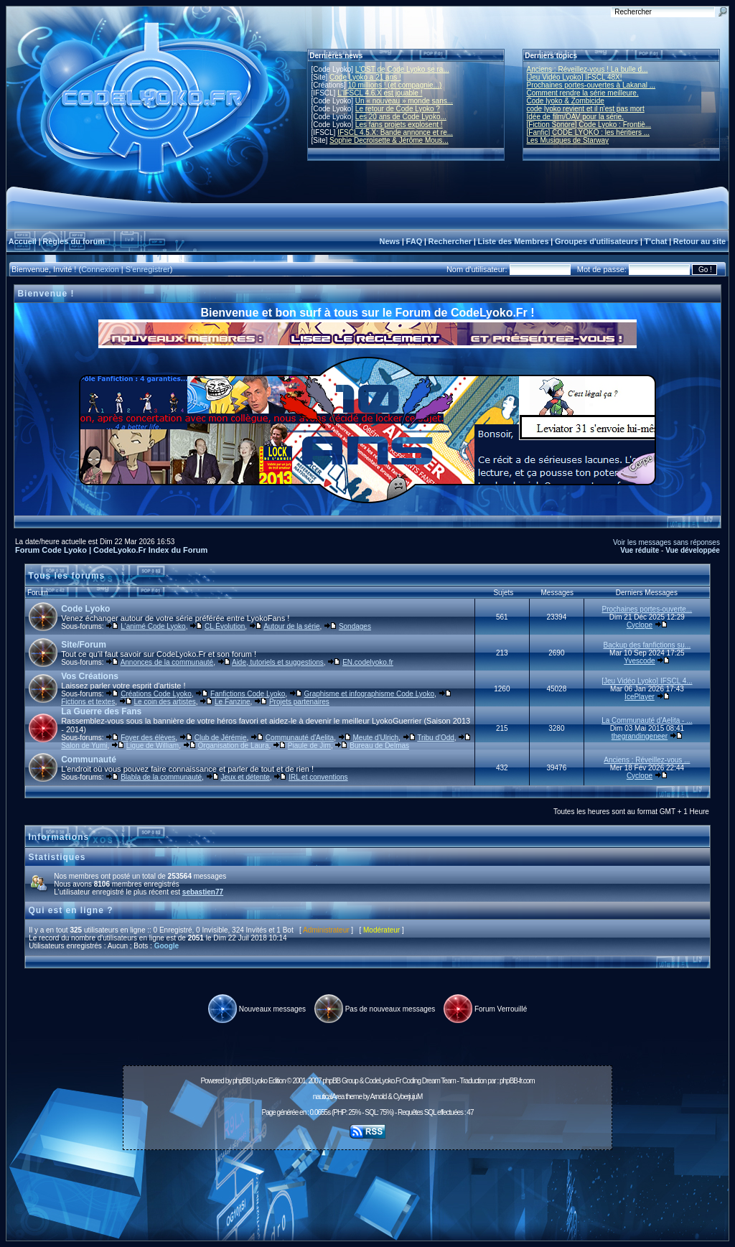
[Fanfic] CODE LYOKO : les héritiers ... (588, 132)
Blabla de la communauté (161, 777)
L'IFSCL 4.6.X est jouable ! (379, 93)
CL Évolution (225, 626)
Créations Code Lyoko (156, 694)
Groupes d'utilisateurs (596, 241)
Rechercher (450, 241)
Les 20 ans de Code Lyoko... (400, 117)
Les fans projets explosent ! (399, 125)
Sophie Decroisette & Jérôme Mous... (389, 140)
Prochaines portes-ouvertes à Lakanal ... (591, 85)
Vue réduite (639, 550)
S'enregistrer (148, 269)
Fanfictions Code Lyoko (247, 694)
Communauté (88, 760)
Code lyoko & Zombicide (565, 101)
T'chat (656, 241)
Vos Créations (89, 676)
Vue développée (692, 550)
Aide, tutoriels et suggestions (278, 662)
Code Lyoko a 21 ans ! (365, 77)
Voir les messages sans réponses (666, 542)
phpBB (242, 1081)
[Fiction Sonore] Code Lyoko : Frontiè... (589, 125)
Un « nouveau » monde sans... (404, 101)
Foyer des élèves (148, 738)
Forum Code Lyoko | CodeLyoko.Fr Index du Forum (111, 550)
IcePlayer (639, 697)
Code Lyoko (85, 609)
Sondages (355, 626)
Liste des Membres (512, 241)
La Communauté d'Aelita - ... (646, 720)
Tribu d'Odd (435, 738)
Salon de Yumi (84, 745)
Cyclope (639, 625)
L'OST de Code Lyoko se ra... (402, 69)
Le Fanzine (232, 702)
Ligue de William (152, 745)
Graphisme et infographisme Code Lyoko (369, 694)
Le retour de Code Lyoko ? (397, 109)
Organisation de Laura (233, 745)
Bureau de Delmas (379, 745)
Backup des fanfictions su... (646, 645)
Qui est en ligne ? (71, 910)
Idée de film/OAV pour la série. (575, 117)
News (389, 241)
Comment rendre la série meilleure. (583, 93)
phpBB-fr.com (517, 1081)
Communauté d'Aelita (300, 738)
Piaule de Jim (309, 745)
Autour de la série (291, 626)
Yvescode (639, 661)
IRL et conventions (318, 777)
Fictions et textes (88, 702)
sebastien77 (202, 892)
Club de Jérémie (221, 738)
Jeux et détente (244, 777)
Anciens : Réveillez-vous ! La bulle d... (587, 69)
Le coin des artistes (165, 702)
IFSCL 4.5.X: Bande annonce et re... (395, 132)
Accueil (23, 241)
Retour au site (699, 241)
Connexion (100, 269)
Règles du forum (73, 241)
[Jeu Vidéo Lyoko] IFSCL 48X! (574, 77)
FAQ (414, 241)
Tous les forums (67, 576)
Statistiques (57, 857)
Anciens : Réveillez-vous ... (647, 760)
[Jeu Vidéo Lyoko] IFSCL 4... (646, 681)
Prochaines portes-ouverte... (647, 609)
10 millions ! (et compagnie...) (395, 85)
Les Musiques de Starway (568, 140)
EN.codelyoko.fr (367, 662)
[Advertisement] (367, 1187)
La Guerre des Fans (101, 711)
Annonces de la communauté (167, 662)
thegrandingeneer (640, 736)
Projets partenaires (299, 702)
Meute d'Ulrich (375, 738)
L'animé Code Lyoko (153, 626)
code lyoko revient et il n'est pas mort (586, 109)
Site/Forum (83, 645)
